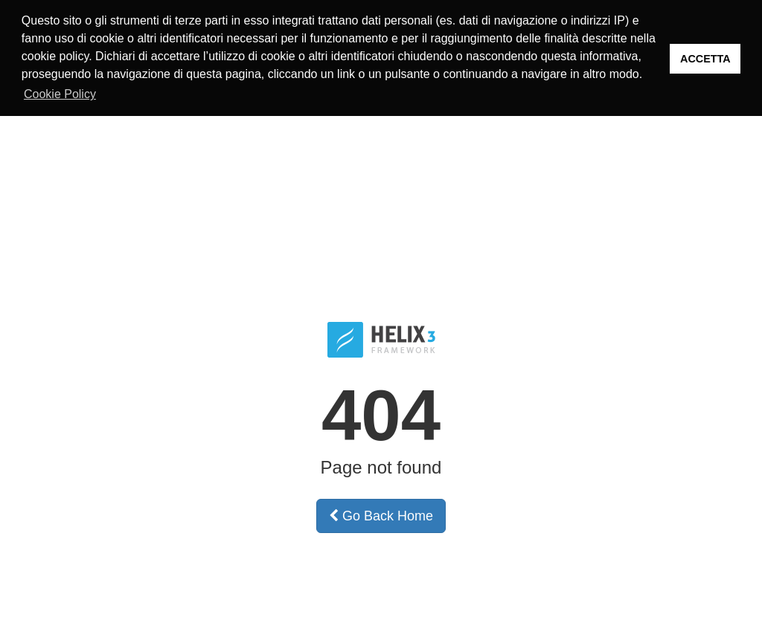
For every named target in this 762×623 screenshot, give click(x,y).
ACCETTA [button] (705, 59)
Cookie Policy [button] (60, 94)
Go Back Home (381, 514)
